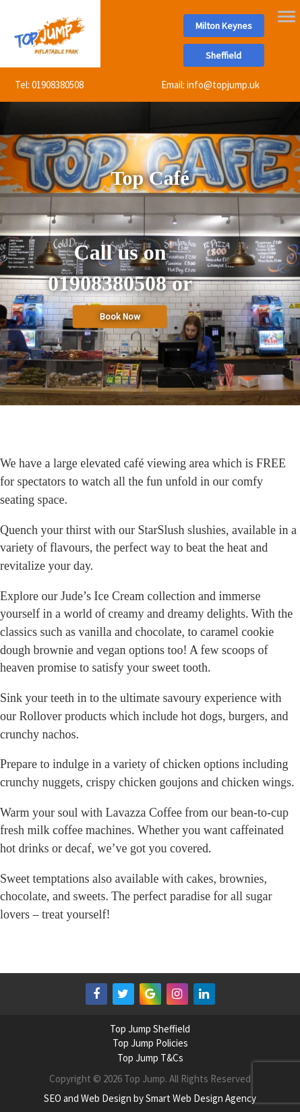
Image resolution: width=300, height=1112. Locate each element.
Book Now (120, 317)
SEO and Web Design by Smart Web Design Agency (150, 1098)
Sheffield (223, 55)
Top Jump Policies (150, 1042)
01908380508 (58, 84)
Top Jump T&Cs (150, 1057)
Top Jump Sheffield (150, 1028)
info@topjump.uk (223, 84)
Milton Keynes (224, 26)
